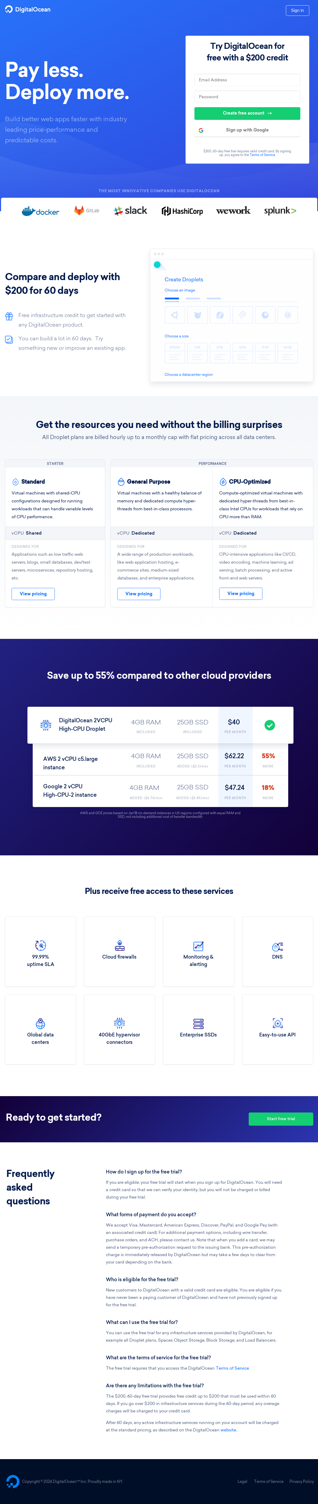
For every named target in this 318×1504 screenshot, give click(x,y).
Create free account (247, 113)
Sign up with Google (234, 130)
